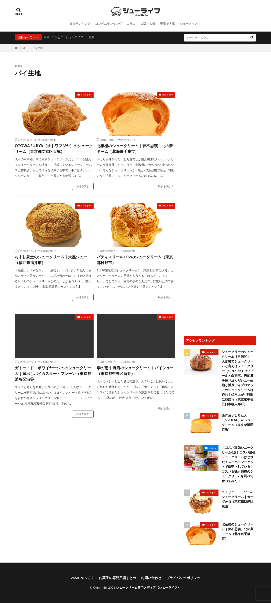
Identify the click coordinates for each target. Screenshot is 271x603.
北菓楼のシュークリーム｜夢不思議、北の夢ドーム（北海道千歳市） (135, 148)
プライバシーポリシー (183, 578)
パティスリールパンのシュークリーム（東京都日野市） (135, 259)
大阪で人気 (147, 23)
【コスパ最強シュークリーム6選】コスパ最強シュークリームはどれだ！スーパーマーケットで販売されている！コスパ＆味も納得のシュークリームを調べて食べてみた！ (238, 464)
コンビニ (58, 37)
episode (212, 448)
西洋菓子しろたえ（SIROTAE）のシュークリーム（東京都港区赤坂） (238, 422)
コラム (131, 23)
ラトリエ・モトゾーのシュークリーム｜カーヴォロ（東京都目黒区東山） (237, 499)
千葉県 (90, 37)
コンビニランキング (108, 23)
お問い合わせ (151, 578)
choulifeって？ (82, 578)
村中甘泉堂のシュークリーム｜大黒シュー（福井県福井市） (51, 259)
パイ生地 (38, 48)
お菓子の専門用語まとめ (117, 578)
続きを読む (82, 186)
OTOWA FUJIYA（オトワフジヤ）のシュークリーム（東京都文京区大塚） (54, 148)
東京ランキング (79, 23)
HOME (22, 48)
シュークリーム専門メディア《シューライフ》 (148, 587)
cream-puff (86, 94)
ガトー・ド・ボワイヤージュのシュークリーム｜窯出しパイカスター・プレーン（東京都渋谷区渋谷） (53, 373)
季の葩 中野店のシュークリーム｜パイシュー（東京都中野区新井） (135, 370)
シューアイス (189, 23)
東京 (47, 37)
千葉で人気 (167, 23)
